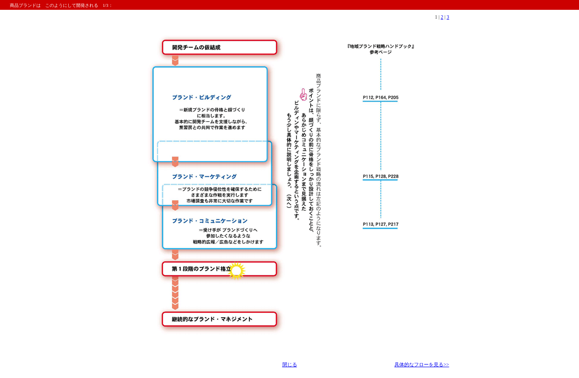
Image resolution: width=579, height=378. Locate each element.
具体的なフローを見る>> (421, 364)
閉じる (289, 364)
